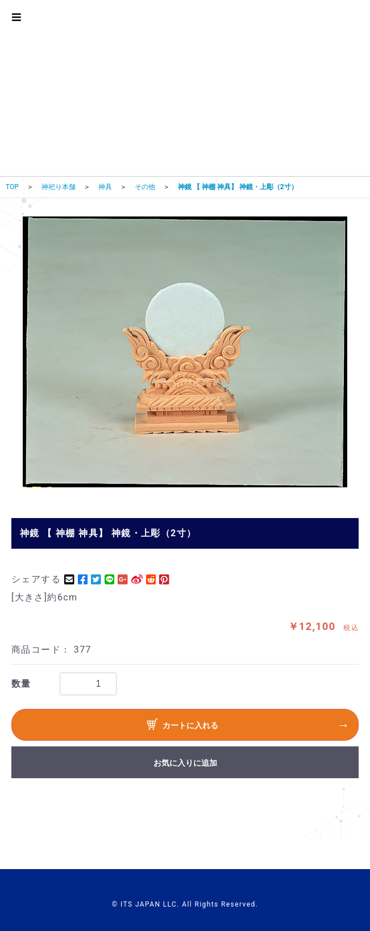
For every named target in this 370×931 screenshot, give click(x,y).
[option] (185, 351)
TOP (12, 187)
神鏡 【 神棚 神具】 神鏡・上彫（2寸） (238, 187)
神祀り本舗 (58, 187)
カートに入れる (182, 726)
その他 (145, 187)
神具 (105, 187)
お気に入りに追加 (185, 762)
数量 (21, 683)
